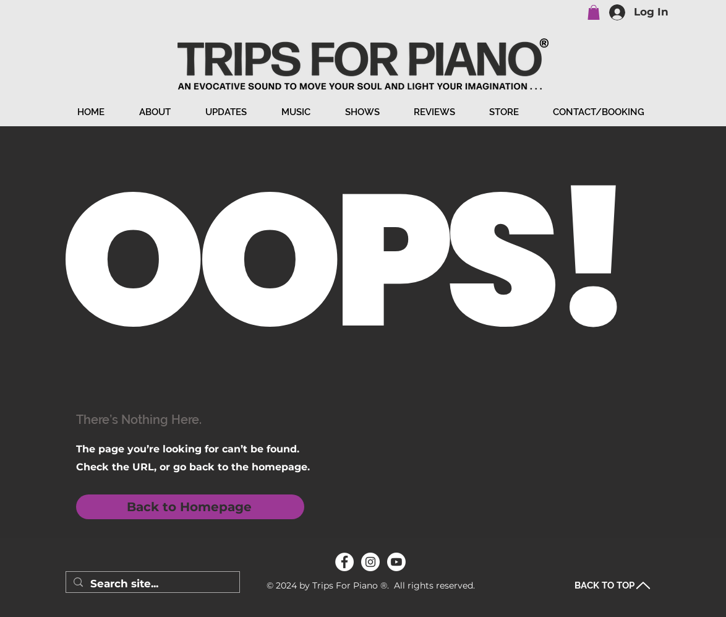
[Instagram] (370, 562)
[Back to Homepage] (190, 506)
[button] (593, 12)
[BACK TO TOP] (612, 585)
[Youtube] (396, 562)
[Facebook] (344, 562)
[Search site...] (151, 584)
